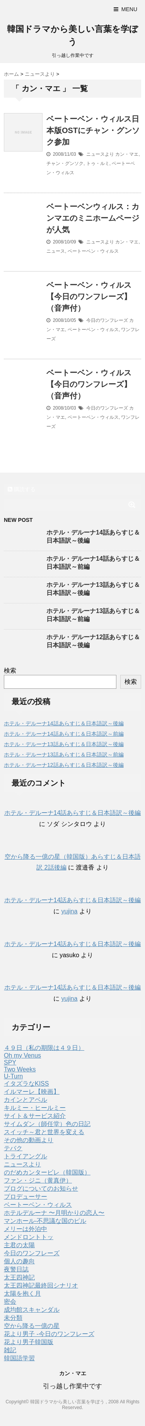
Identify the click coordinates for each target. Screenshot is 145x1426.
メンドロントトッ (28, 1237)
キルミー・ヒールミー (35, 1107)
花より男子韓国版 (28, 1342)
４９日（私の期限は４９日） (44, 1048)
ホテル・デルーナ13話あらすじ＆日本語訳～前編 (64, 754)
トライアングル (25, 1156)
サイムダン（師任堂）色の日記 (47, 1124)
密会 (10, 1301)
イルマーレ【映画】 (32, 1091)
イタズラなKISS (26, 1083)
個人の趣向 (19, 1261)
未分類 (13, 1317)
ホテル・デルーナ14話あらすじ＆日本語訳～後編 (64, 723)
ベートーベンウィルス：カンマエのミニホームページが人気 (92, 218)
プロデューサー (25, 1196)
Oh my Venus (22, 1055)
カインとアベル (25, 1099)
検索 (10, 670)
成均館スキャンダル (32, 1309)
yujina (69, 911)
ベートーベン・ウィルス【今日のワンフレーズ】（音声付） (88, 296)
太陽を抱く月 (22, 1293)
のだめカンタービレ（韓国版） (47, 1172)
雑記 (10, 1350)
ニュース (55, 251)
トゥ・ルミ (97, 163)
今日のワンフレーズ (107, 320)
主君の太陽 (19, 1245)
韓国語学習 (19, 1358)
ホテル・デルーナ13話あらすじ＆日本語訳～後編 (64, 744)
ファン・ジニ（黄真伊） (38, 1180)
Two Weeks (20, 1069)
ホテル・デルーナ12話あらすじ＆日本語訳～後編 (64, 765)
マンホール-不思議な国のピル (45, 1221)
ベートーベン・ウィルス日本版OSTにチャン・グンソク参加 (93, 130)
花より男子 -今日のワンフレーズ (49, 1334)
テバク (13, 1148)
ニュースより (100, 154)
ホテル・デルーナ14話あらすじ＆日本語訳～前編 (64, 734)
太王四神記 (19, 1277)
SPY (10, 1062)
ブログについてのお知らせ (41, 1188)
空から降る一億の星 (32, 1326)
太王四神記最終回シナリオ (41, 1285)
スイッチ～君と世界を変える (44, 1132)
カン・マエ (126, 154)
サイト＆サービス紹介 (35, 1116)
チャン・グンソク (65, 163)
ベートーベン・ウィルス (93, 251)
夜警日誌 (16, 1269)
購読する (22, 489)
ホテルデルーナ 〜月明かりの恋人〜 (54, 1212)
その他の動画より (28, 1140)
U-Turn (13, 1076)
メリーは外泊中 (25, 1229)
